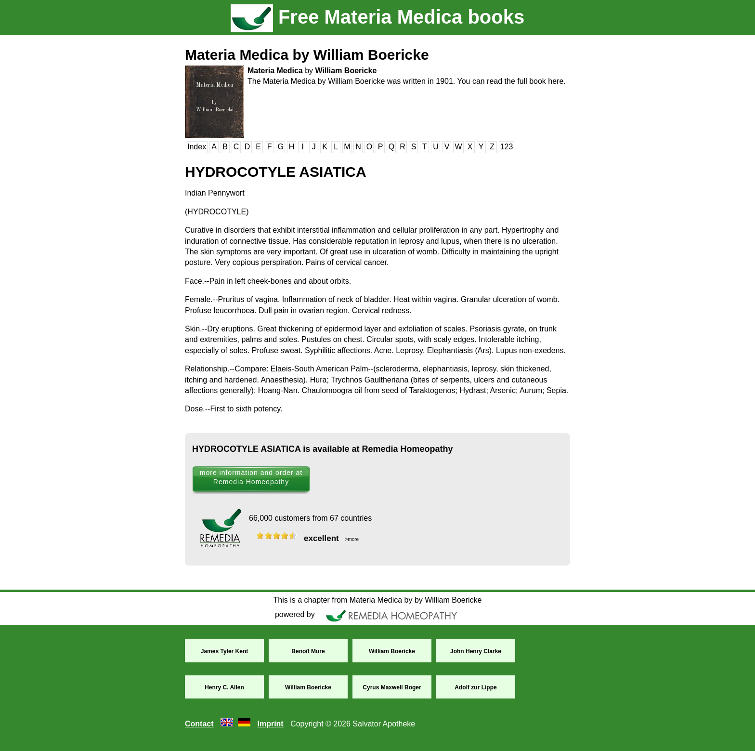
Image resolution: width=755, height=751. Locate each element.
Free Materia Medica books (377, 16)
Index (196, 147)
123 (506, 147)
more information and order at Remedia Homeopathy (251, 477)
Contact (199, 724)
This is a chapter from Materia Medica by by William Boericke (377, 600)
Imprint (270, 724)
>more (351, 539)
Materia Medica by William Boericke (307, 55)
